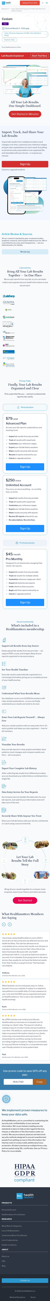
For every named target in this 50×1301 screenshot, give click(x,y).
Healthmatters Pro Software (13, 1215)
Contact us (25, 1280)
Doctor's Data (9, 40)
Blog (3, 1266)
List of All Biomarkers (10, 1231)
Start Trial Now (39, 56)
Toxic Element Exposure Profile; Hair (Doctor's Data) (22, 34)
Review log (25, 252)
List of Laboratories (10, 1240)
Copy (40, 1081)
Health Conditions (9, 1245)
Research (5, 9)
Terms (33, 1297)
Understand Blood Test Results (14, 1235)
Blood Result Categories (12, 1226)
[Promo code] (18, 1082)
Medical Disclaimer (17, 1297)
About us (5, 1256)
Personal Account (9, 1210)
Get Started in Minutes (25, 114)
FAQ (3, 1261)
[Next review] (10, 924)
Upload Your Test (30, 3)
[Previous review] (4, 924)
